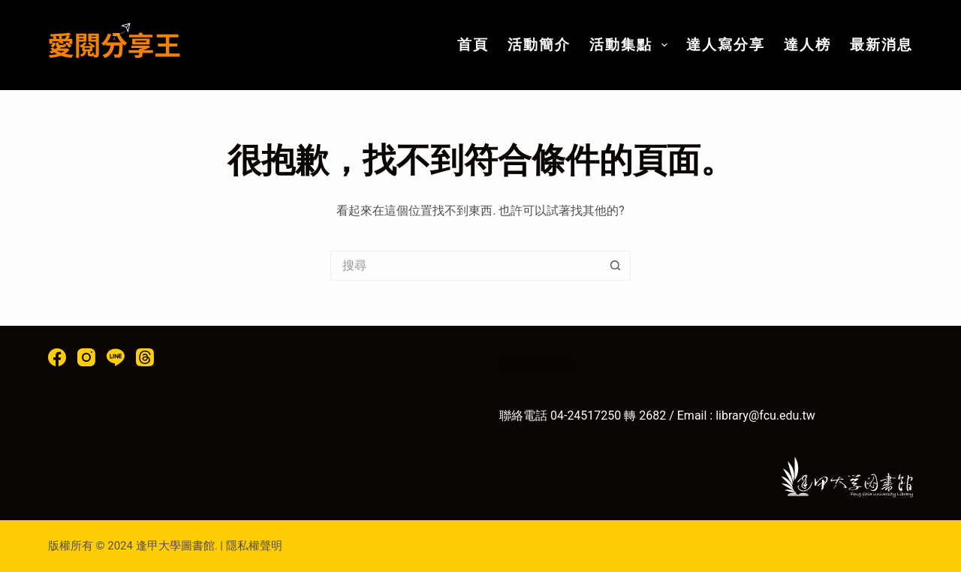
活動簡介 (539, 44)
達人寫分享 (725, 44)
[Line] (116, 357)
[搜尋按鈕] (616, 266)
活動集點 (631, 45)
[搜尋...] (465, 266)
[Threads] (145, 357)
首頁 (473, 44)
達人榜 (807, 44)
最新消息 (881, 44)
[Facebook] (57, 357)
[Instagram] (86, 357)
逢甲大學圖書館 (175, 545)
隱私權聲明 (254, 545)
